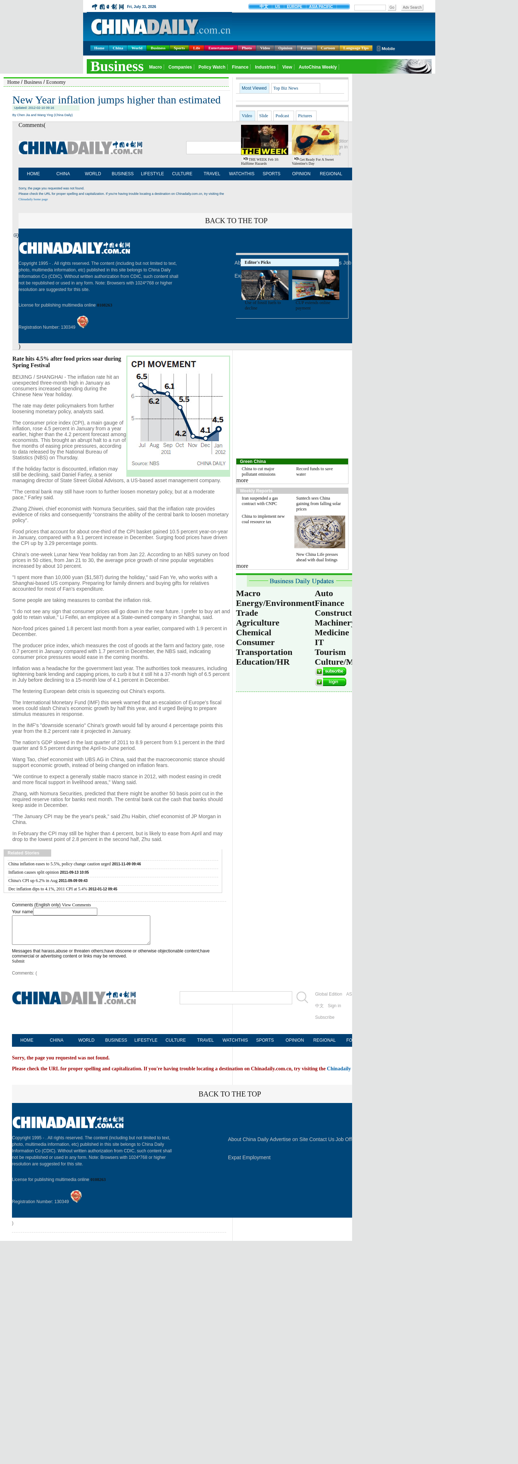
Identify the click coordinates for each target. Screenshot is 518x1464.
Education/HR (263, 662)
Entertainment (220, 48)
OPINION (301, 173)
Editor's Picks (258, 262)
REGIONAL (331, 173)
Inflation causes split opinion (33, 872)
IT (319, 642)
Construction (339, 613)
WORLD (93, 173)
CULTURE (182, 173)
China (118, 48)
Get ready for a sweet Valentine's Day (313, 161)
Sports (179, 48)
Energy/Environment (275, 603)
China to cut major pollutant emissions (259, 471)
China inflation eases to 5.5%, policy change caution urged (59, 863)
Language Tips (356, 48)
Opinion (285, 48)
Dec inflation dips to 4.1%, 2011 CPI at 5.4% (47, 888)
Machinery (335, 622)
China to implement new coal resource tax (263, 519)
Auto (324, 593)
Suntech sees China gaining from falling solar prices (318, 504)
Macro (248, 593)
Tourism (330, 652)
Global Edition (328, 999)
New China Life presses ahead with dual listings (317, 557)
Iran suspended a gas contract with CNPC (260, 501)
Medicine (332, 632)
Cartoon (328, 48)
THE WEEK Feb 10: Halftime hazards (260, 161)
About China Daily (248, 1145)
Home (99, 48)
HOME (33, 173)
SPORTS (271, 173)
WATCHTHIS (241, 173)
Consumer (255, 642)
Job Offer (345, 1145)
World (136, 48)
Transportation (264, 652)
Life (196, 48)
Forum (306, 48)
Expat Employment (249, 1163)
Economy (56, 82)
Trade (247, 613)
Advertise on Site (289, 1145)
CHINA (63, 173)
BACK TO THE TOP (230, 1099)
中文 (319, 1011)
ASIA (351, 999)
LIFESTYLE (152, 173)
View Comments (76, 904)
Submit (18, 966)
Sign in (334, 1011)
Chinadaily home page (33, 199)
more (242, 480)
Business (158, 48)
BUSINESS (123, 173)
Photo (247, 48)
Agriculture (258, 622)
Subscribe (324, 1022)
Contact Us (321, 1145)
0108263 (104, 305)
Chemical (253, 632)
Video (265, 48)
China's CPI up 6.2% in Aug (33, 880)
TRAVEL (212, 173)
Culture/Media (342, 662)
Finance (329, 603)
